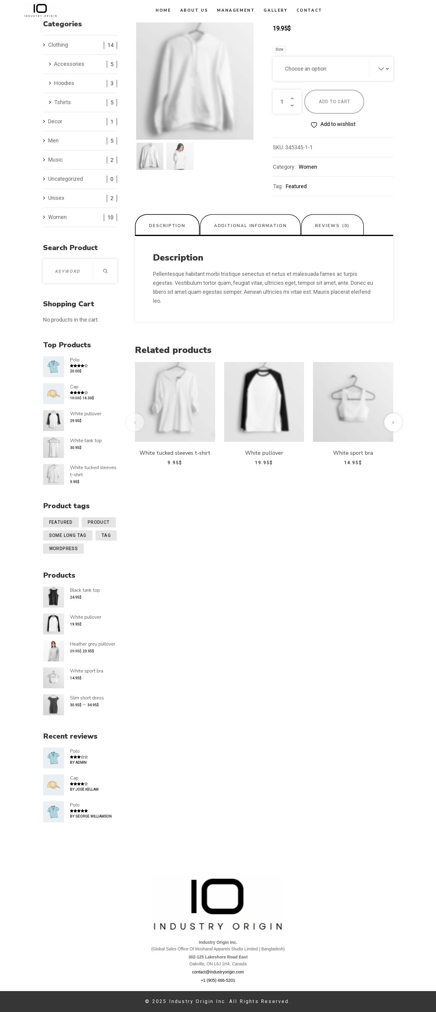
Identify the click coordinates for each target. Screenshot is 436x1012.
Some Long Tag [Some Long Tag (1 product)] (67, 535)
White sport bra (353, 453)
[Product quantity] (287, 102)
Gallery (275, 10)
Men (53, 140)
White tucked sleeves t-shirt (174, 453)
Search (105, 271)
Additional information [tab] (250, 226)
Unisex (56, 198)
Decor (55, 121)
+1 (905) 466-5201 (218, 980)
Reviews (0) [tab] (332, 226)
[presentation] (135, 422)
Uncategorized (65, 179)
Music (55, 159)
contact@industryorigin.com (218, 972)
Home (163, 10)
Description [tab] (167, 226)
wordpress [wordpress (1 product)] (63, 548)
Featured (296, 186)
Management (236, 10)
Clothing (58, 45)
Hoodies (64, 83)
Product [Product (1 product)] (99, 522)
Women (308, 167)
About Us (194, 10)
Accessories (69, 64)
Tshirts (62, 102)
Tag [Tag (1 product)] (106, 535)
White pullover (264, 453)
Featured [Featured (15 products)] (61, 522)
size (279, 49)
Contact (309, 10)
